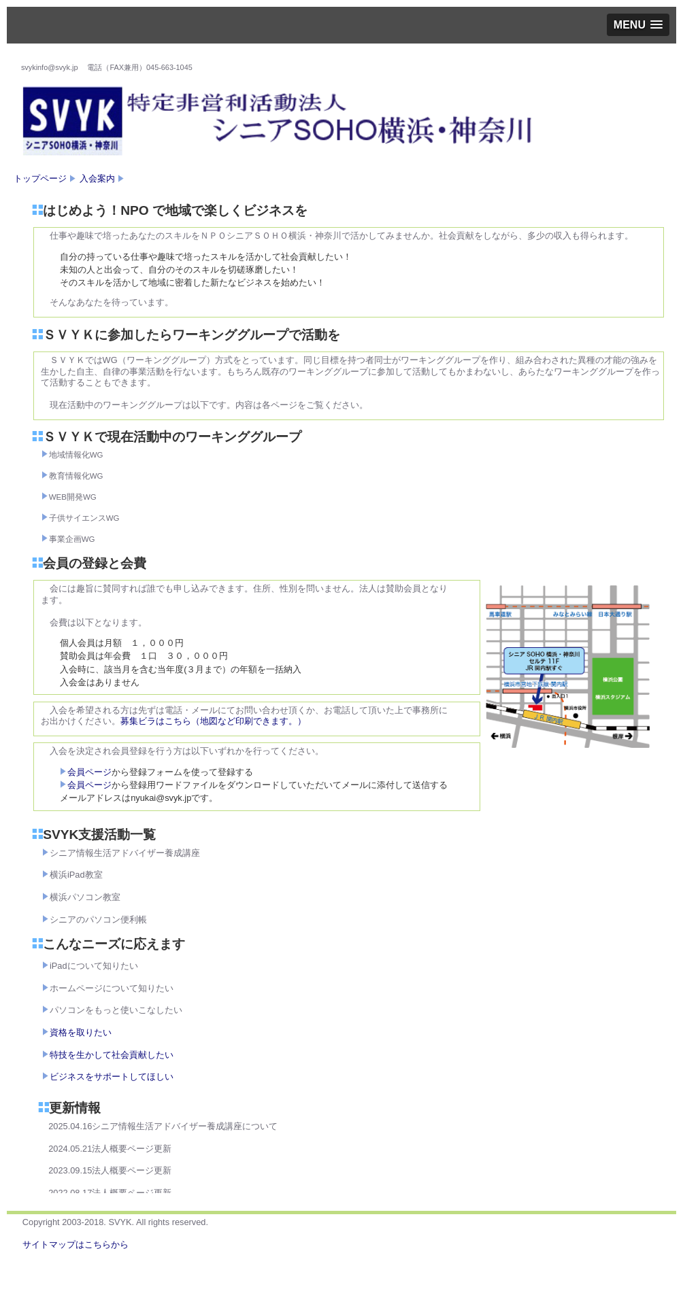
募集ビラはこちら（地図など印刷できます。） (213, 721)
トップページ (40, 178)
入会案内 (97, 178)
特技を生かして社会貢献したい (111, 1055)
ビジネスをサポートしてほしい (111, 1076)
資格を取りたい (81, 1032)
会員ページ (86, 772)
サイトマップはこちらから (75, 1244)
